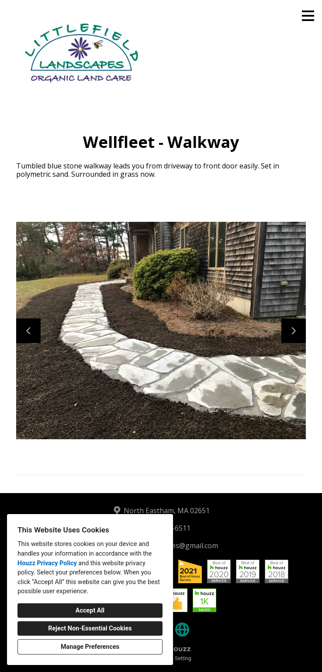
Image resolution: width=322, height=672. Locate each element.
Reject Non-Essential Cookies (90, 628)
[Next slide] (293, 330)
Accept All (90, 610)
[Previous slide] (28, 330)
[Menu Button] (308, 15)
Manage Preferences (90, 647)
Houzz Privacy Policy (47, 563)
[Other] (182, 629)
